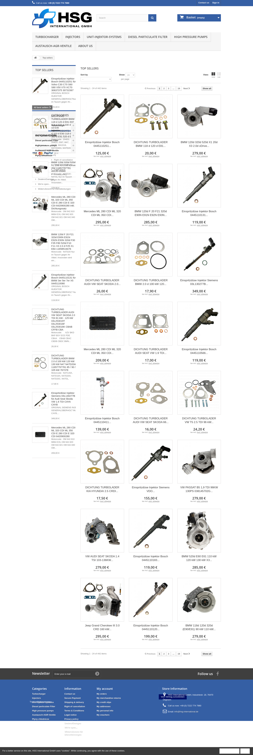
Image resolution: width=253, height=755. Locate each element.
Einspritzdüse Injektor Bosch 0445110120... (150, 627)
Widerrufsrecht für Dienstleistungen (54, 580)
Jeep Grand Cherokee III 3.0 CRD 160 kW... (102, 627)
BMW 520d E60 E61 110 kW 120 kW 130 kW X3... (199, 558)
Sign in (215, 2)
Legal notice (43, 561)
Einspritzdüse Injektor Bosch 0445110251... (102, 144)
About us (85, 46)
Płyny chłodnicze (43, 515)
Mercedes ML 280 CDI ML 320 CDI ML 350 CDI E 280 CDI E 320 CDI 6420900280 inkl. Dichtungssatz (63, 202)
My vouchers (103, 715)
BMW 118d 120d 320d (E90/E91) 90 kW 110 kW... (199, 627)
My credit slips (104, 702)
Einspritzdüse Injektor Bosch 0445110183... (150, 558)
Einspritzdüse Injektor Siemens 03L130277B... (199, 282)
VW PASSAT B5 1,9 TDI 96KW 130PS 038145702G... (199, 489)
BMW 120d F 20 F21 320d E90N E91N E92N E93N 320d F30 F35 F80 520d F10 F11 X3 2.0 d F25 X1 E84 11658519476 (63, 241)
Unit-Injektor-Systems (104, 37)
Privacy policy (44, 565)
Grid (213, 75)
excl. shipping (105, 156)
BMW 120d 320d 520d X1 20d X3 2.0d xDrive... (199, 144)
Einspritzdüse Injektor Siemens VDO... (150, 489)
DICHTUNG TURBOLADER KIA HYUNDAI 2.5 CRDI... (102, 489)
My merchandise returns (109, 698)
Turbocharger (47, 37)
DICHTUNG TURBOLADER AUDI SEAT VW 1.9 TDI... (151, 351)
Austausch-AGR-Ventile (53, 46)
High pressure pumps (190, 37)
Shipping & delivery (46, 546)
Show (122, 74)
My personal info (105, 710)
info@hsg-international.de (186, 711)
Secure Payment (45, 541)
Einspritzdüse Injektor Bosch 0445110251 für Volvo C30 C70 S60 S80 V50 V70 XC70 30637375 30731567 (63, 84)
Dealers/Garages (45, 570)
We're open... (43, 575)
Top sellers (44, 70)
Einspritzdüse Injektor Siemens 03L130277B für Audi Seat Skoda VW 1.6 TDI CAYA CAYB (63, 399)
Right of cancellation (47, 551)
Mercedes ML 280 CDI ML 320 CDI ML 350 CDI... (102, 213)
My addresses (104, 706)
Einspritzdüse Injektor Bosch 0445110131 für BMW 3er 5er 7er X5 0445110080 (63, 279)
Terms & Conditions (46, 556)
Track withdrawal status (105, 724)
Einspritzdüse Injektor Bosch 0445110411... (102, 420)
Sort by (84, 74)
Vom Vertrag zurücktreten (173, 719)
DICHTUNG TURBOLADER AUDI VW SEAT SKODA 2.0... (102, 282)
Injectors (72, 37)
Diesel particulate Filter (147, 37)
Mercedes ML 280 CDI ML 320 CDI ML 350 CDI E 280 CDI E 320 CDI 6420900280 (63, 432)
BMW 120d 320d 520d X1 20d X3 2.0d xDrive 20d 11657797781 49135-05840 (63, 166)
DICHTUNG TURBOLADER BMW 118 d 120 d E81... (151, 144)
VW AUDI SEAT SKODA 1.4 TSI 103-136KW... (102, 558)
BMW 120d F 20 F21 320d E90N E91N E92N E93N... (151, 213)
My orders (102, 694)
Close (245, 751)
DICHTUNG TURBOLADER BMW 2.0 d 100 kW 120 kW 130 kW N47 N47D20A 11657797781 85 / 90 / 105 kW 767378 (63, 362)
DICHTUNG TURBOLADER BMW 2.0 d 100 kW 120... (151, 282)
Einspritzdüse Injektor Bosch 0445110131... (199, 213)
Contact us (203, 2)
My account (105, 689)
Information (45, 528)
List (219, 75)
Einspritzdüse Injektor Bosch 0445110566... (199, 351)
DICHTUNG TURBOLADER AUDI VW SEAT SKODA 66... (150, 420)
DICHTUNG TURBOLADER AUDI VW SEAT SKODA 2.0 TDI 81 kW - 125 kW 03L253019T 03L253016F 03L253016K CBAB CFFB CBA (63, 319)
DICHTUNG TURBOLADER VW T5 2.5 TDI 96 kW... (199, 420)
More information (229, 751)
